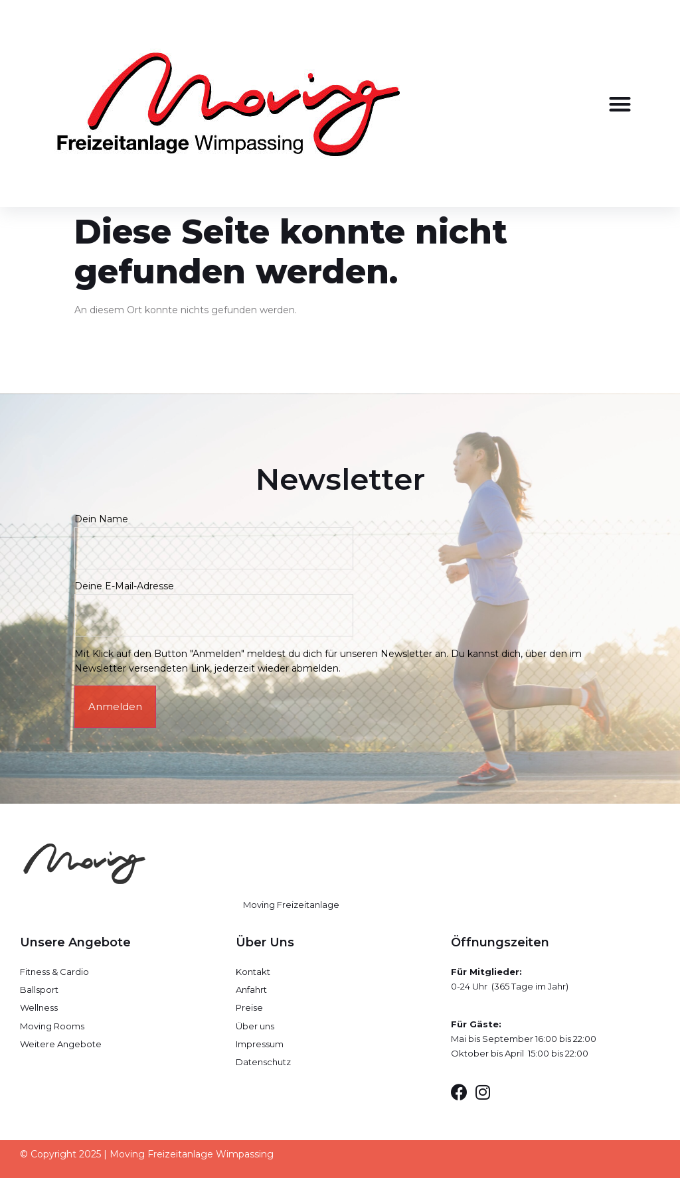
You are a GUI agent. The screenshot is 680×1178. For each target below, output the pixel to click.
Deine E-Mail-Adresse (213, 600)
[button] (620, 103)
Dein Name (213, 533)
